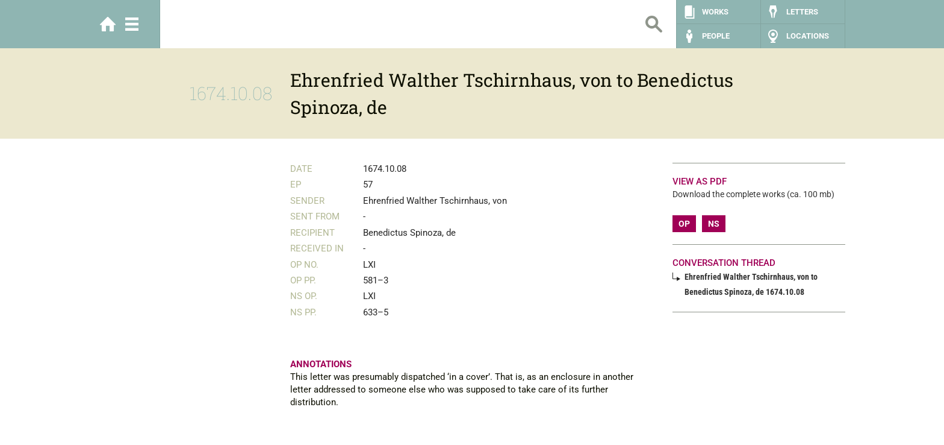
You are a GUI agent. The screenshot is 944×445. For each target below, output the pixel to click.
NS (713, 224)
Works (715, 11)
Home (108, 24)
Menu (132, 24)
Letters (802, 11)
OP (684, 224)
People (716, 35)
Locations (807, 35)
